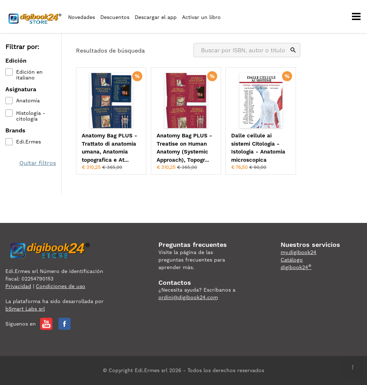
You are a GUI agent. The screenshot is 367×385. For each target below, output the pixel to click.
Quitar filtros (37, 163)
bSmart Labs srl (25, 309)
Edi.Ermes (28, 142)
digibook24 (296, 267)
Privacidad (18, 286)
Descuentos (114, 17)
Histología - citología (30, 116)
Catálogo (292, 260)
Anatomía (28, 100)
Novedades (81, 17)
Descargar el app (156, 17)
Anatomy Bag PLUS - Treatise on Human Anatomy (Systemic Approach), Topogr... (184, 147)
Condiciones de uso (60, 286)
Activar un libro (201, 17)
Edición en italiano (29, 75)
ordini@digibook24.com (188, 297)
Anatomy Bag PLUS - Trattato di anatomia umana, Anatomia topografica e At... (109, 147)
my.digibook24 (298, 252)
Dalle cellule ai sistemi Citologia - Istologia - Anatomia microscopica (258, 147)
